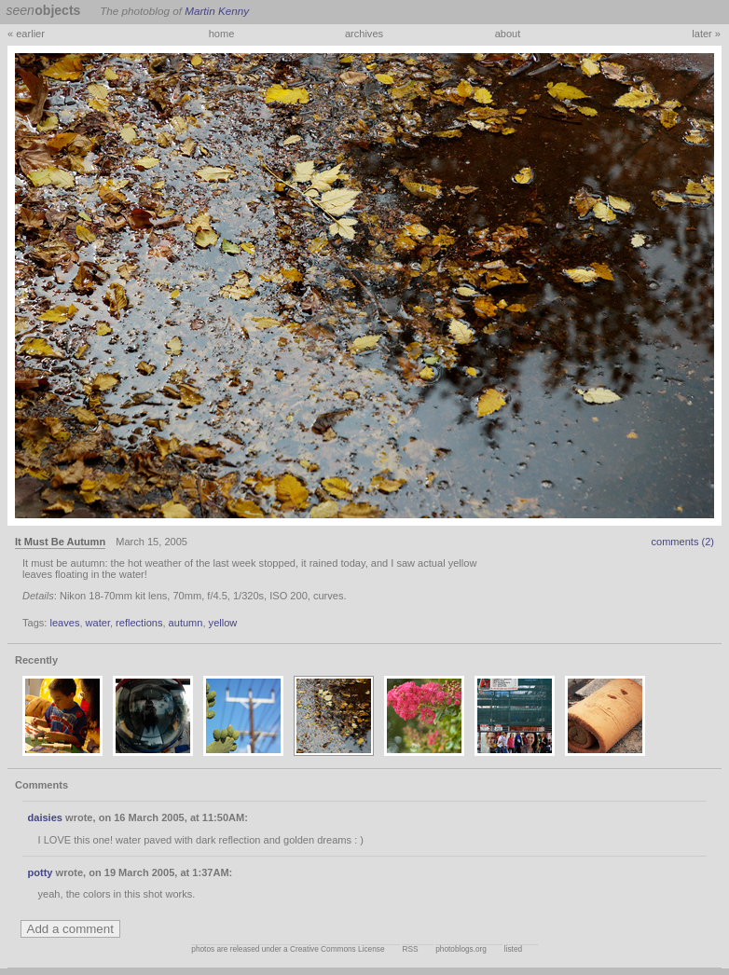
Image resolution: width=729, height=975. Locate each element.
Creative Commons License (337, 949)
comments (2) (682, 541)
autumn (186, 622)
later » (706, 33)
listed (513, 949)
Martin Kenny (217, 11)
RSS (410, 949)
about (508, 33)
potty (40, 872)
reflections (139, 622)
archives (364, 33)
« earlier (26, 33)
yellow (223, 622)
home (222, 33)
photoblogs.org (461, 949)
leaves (64, 622)
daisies (45, 817)
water (98, 622)
